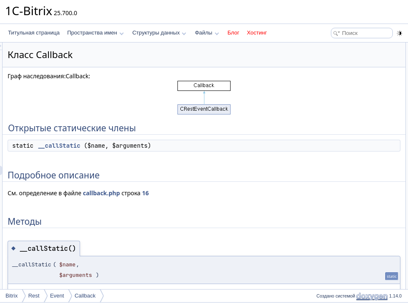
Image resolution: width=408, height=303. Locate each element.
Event (57, 295)
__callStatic (164, 145)
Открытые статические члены (349, 47)
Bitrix (11, 295)
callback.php (206, 193)
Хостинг (257, 32)
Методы (323, 75)
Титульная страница (33, 32)
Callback (85, 295)
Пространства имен (95, 32)
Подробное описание (339, 66)
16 (250, 193)
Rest (34, 295)
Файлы (207, 32)
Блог (233, 32)
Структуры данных (159, 32)
